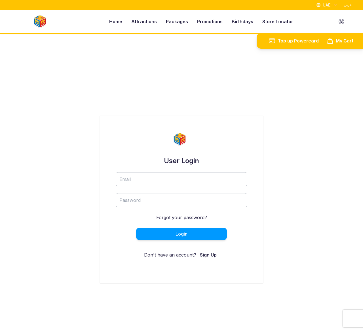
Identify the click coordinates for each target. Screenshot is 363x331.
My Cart (340, 40)
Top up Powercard (294, 40)
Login (181, 234)
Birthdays (242, 21)
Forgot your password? (181, 217)
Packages (177, 21)
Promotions (210, 21)
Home (115, 21)
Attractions (144, 21)
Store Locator (277, 21)
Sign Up (208, 255)
